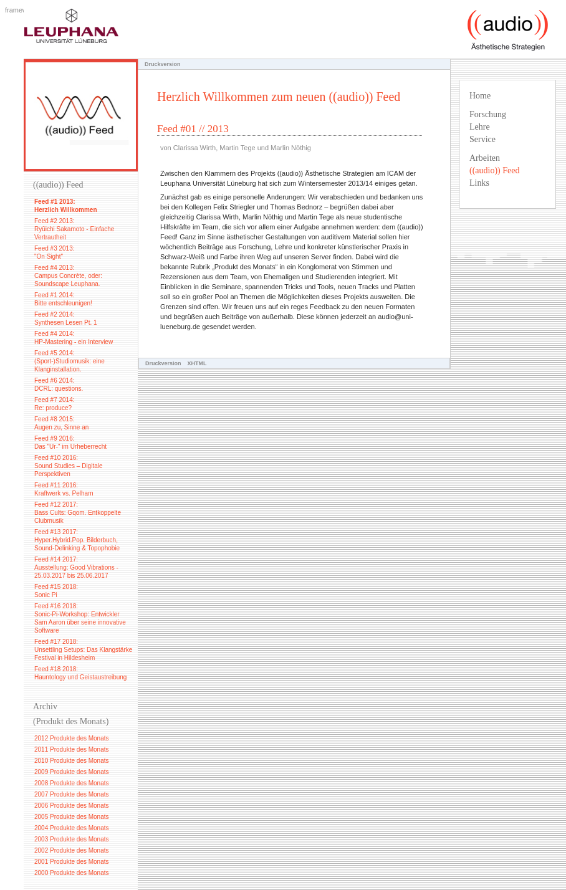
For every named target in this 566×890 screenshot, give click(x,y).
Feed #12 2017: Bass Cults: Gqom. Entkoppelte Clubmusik (77, 512)
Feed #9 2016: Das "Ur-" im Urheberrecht (70, 442)
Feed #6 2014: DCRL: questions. (58, 384)
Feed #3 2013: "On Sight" (54, 252)
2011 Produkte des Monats (71, 749)
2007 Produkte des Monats (71, 794)
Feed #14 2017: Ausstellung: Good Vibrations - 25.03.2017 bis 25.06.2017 (76, 567)
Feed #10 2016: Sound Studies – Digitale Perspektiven (68, 465)
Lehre (479, 127)
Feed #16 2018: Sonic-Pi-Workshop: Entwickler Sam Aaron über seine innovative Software (80, 618)
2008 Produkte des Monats (71, 783)
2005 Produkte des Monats (71, 816)
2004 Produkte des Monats (71, 828)
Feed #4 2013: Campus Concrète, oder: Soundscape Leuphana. (68, 275)
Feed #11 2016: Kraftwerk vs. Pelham (63, 489)
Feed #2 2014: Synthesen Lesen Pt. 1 (65, 318)
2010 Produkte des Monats (71, 760)
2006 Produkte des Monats (71, 805)
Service (482, 139)
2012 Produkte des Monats (71, 738)
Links (479, 183)
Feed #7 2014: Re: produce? (54, 403)
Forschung (487, 114)
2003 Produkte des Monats (71, 839)
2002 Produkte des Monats (71, 850)
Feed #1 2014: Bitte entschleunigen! (63, 299)
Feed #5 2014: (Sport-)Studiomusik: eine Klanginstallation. (69, 361)
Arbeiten (484, 158)
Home (480, 95)
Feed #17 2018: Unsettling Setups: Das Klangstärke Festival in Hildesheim (83, 649)
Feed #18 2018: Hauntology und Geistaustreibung (80, 673)
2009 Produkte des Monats (71, 771)
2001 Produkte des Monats (71, 861)
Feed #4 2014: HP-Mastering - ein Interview (73, 337)
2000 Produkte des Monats (71, 872)
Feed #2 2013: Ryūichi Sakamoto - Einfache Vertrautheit (74, 229)
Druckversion (163, 363)
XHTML (197, 363)
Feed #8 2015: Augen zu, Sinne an (61, 423)
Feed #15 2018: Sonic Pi (56, 590)
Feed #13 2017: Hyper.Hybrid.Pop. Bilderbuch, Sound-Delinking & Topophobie (77, 540)
